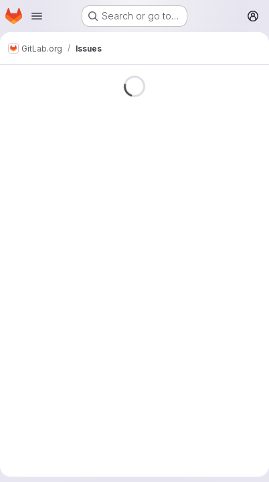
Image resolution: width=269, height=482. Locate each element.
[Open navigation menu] (37, 16)
